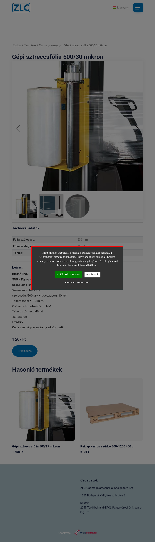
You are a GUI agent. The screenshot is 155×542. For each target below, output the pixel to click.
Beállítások (92, 274)
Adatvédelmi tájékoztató (77, 282)
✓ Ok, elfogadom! (69, 274)
